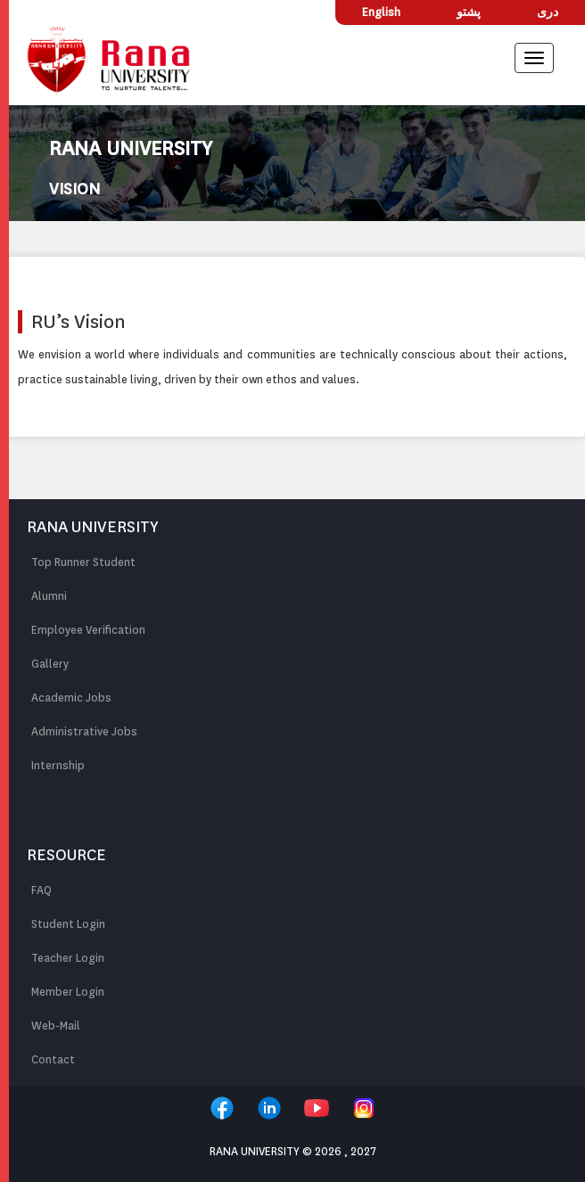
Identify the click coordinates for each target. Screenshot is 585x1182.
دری (547, 12)
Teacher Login (67, 957)
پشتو (469, 12)
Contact (53, 1059)
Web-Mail (55, 1025)
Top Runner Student (83, 562)
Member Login (67, 991)
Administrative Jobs (84, 731)
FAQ (41, 890)
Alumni (49, 595)
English (381, 12)
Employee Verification (88, 629)
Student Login (68, 924)
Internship (58, 765)
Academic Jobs (71, 697)
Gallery (50, 663)
